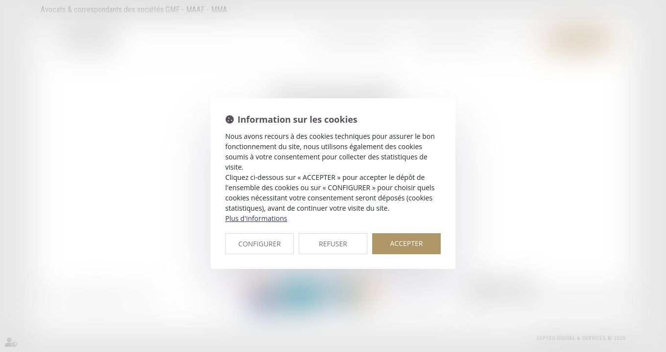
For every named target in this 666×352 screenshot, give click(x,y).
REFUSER (333, 243)
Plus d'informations (256, 218)
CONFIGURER (259, 243)
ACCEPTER (406, 243)
